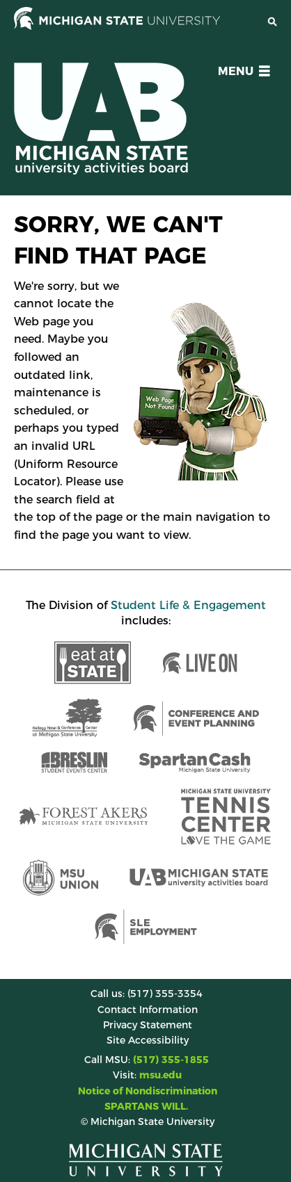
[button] (241, 73)
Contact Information (147, 1009)
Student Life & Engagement (188, 605)
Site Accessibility (148, 1040)
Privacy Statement (147, 1025)
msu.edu (160, 1075)
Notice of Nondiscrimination (147, 1091)
